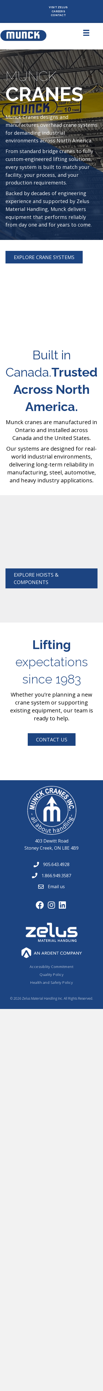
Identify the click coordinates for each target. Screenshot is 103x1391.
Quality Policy (51, 974)
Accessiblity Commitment (52, 966)
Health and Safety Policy (51, 982)
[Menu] (80, 33)
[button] (44, 257)
